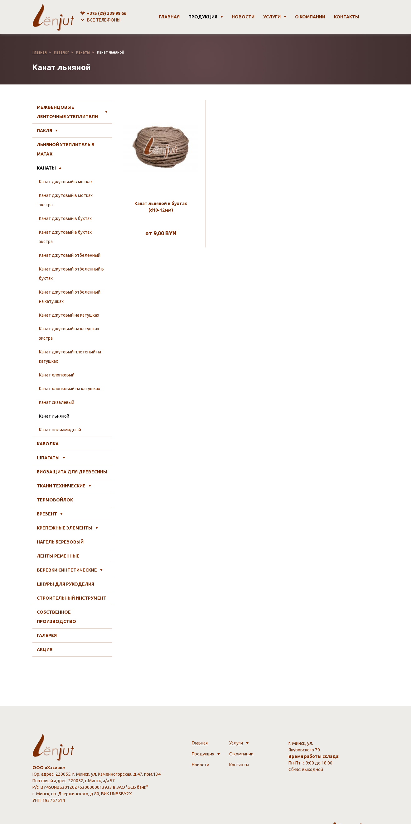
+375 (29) (106, 13)
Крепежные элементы (64, 527)
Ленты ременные (58, 555)
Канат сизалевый (56, 402)
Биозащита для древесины (72, 471)
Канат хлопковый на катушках (69, 388)
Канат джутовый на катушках (69, 315)
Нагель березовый (60, 541)
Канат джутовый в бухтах (65, 218)
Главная (169, 16)
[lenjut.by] (53, 17)
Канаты (83, 52)
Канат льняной (54, 416)
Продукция (202, 16)
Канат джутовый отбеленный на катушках (69, 297)
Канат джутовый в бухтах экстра (65, 237)
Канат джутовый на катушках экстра (69, 333)
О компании (310, 16)
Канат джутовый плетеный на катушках (70, 356)
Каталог (61, 52)
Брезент (47, 513)
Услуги (272, 16)
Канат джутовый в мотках (66, 181)
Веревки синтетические (67, 570)
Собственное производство (56, 617)
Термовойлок (55, 499)
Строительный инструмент (71, 598)
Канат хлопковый (57, 374)
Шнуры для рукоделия (65, 584)
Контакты (346, 16)
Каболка (48, 443)
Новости (243, 16)
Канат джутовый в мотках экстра (66, 200)
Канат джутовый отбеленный (69, 255)
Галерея (47, 635)
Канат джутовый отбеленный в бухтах (71, 273)
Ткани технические (61, 485)
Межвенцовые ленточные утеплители (67, 112)
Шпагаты (48, 457)
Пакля (44, 130)
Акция (44, 649)
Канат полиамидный (60, 429)
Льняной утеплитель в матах (65, 149)
